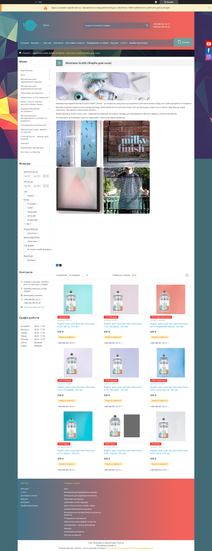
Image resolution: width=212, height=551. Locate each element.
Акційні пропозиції (138, 42)
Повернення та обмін (97, 42)
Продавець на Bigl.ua (106, 545)
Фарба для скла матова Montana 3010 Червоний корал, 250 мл (169, 325)
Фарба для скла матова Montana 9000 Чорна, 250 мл (122, 452)
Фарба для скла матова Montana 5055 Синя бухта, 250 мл (169, 388)
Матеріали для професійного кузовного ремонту (34, 118)
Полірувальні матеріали (33, 125)
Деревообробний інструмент (30, 110)
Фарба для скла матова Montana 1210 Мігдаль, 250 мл (122, 325)
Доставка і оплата (75, 42)
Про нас (47, 42)
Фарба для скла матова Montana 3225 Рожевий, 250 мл (76, 388)
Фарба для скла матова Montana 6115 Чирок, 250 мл (76, 452)
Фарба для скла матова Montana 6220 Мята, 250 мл (76, 325)
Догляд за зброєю (30, 152)
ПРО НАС (25, 488)
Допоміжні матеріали (32, 147)
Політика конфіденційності (142, 548)
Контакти (58, 42)
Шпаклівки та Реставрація (34, 97)
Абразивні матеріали (32, 93)
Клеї (23, 75)
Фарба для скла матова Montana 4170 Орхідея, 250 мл (122, 388)
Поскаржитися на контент (118, 548)
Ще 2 (28, 224)
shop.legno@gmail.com (34, 307)
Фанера (25, 143)
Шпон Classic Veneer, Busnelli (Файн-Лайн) (32, 103)
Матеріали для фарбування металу (31, 87)
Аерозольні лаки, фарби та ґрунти (48, 53)
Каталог (35, 42)
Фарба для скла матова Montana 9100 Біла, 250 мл (169, 452)
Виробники (27, 70)
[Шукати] (147, 25)
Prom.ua (120, 542)
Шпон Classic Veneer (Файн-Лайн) (79, 505)
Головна (24, 42)
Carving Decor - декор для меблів (34, 137)
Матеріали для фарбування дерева (31, 80)
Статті (124, 42)
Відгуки (114, 42)
